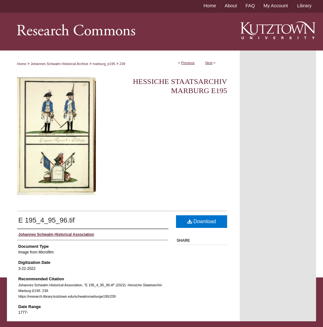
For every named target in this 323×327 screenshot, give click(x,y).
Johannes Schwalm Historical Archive (59, 64)
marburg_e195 (104, 64)
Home (21, 64)
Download (201, 221)
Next (209, 63)
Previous (188, 63)
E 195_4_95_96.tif (46, 220)
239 (122, 64)
